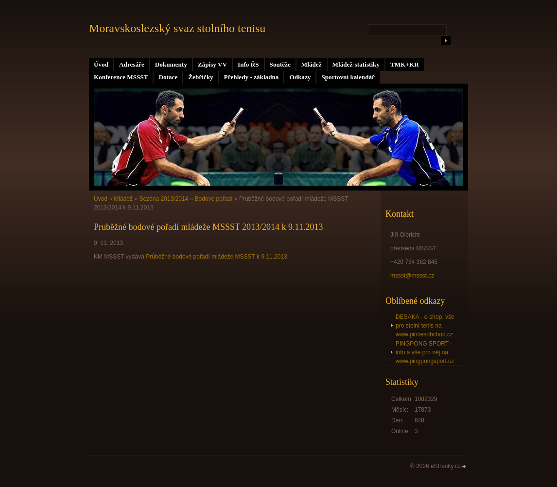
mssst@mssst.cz (412, 275)
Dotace (167, 77)
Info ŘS (248, 64)
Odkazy (300, 77)
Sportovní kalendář (348, 77)
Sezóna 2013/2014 (163, 198)
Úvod (101, 64)
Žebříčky (200, 77)
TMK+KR (404, 64)
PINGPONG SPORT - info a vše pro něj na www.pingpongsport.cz (425, 352)
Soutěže (280, 64)
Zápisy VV (212, 64)
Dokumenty (171, 64)
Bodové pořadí (214, 198)
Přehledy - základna (251, 77)
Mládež (311, 64)
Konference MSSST (121, 77)
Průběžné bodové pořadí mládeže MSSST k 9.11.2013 (216, 256)
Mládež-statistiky (356, 64)
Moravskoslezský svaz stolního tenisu (177, 28)
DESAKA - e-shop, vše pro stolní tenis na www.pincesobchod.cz (425, 325)
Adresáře (131, 64)
